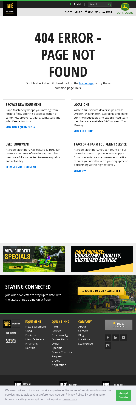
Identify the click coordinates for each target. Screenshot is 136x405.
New (67, 11)
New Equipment (35, 326)
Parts (55, 326)
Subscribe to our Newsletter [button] (100, 290)
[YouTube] (123, 337)
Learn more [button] (70, 399)
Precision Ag (60, 335)
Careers (83, 331)
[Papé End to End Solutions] (11, 340)
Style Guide (85, 343)
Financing (31, 343)
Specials (57, 348)
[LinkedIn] (115, 337)
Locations (92, 11)
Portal (75, 4)
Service (56, 331)
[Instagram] (108, 345)
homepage (86, 83)
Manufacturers (34, 339)
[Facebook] (108, 337)
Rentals (30, 348)
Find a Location (119, 325)
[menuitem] (68, 12)
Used (77, 11)
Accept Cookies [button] (124, 395)
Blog (81, 335)
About (82, 326)
